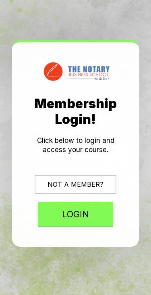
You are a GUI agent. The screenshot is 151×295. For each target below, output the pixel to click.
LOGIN (75, 214)
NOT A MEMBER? (75, 184)
